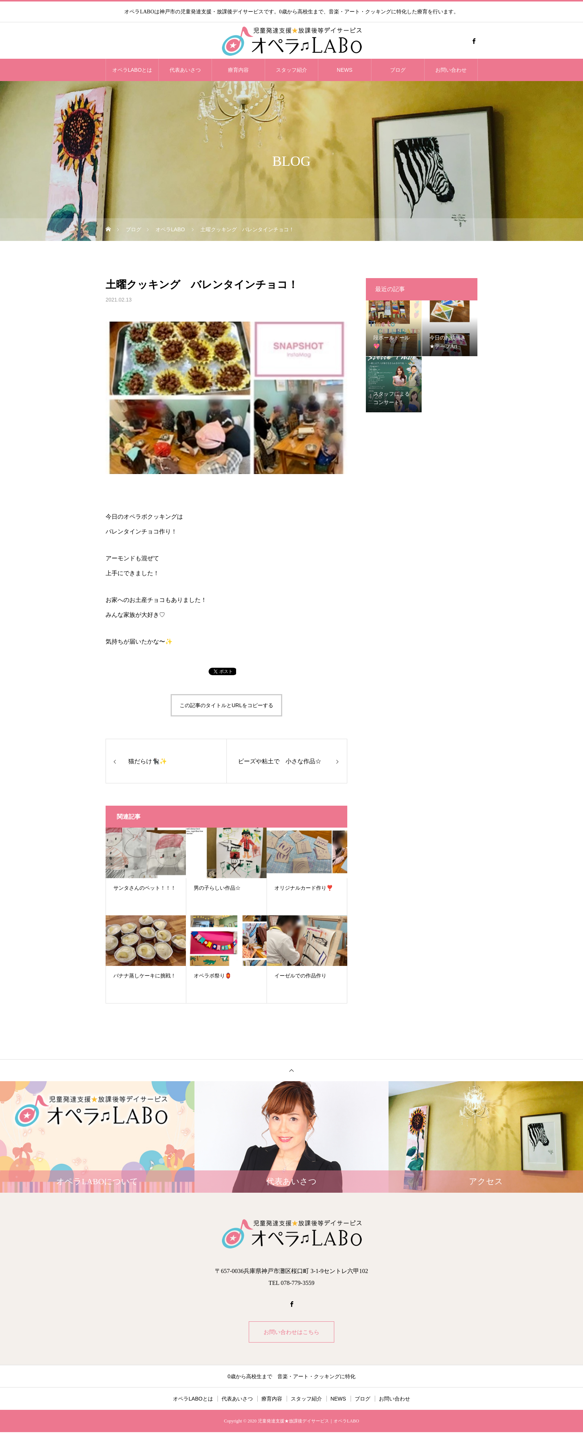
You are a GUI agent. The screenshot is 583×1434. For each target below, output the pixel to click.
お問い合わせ (451, 70)
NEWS (344, 70)
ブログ (398, 70)
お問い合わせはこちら (291, 1333)
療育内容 (238, 70)
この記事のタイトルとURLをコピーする (226, 705)
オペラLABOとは (132, 70)
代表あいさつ (185, 70)
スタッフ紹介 (291, 70)
